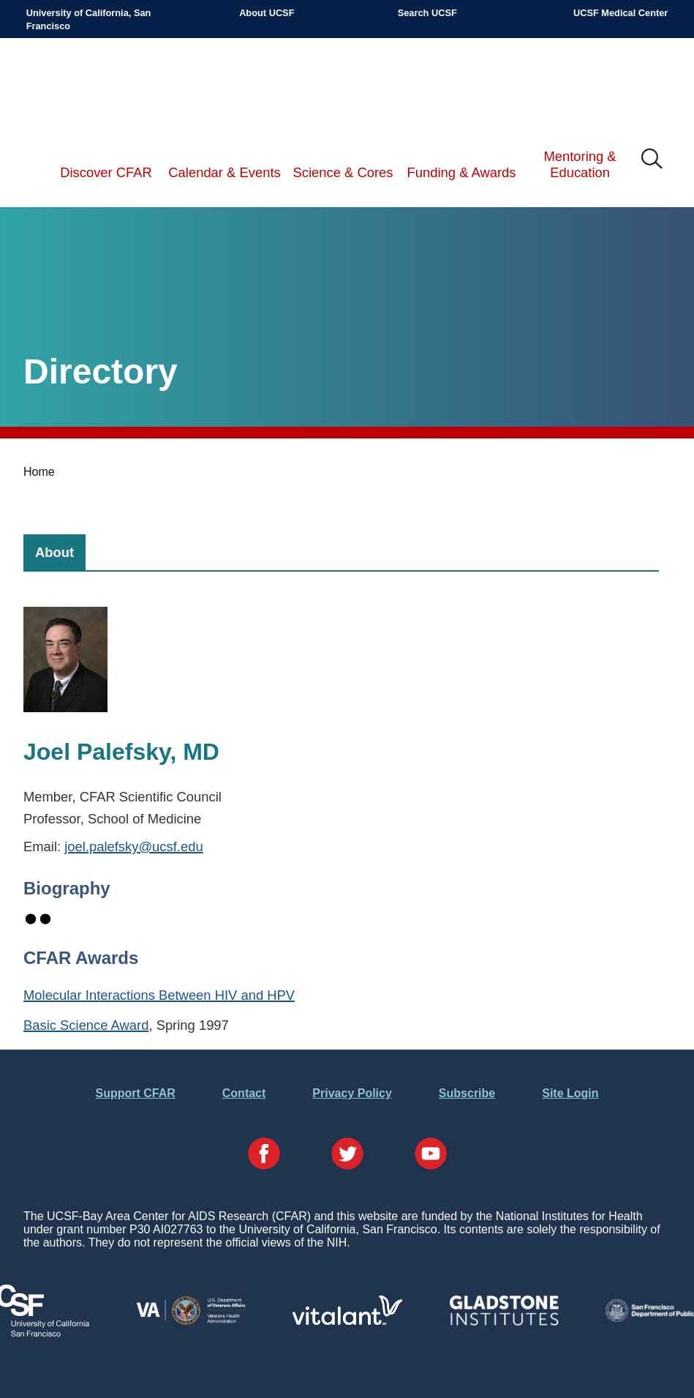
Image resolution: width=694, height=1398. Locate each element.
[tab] (54, 552)
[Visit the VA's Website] (191, 1322)
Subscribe (467, 1093)
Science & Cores (343, 172)
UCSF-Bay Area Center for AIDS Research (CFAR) (102, 86)
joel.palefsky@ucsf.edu (133, 846)
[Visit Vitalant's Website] (347, 1321)
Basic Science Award (85, 1025)
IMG (652, 159)
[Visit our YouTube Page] (430, 1155)
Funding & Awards (461, 172)
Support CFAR (135, 1093)
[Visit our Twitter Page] (347, 1155)
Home (39, 472)
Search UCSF (427, 12)
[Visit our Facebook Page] (264, 1155)
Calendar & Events (224, 172)
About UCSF (266, 12)
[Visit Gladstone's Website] (504, 1322)
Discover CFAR (106, 172)
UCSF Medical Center (620, 12)
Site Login (570, 1093)
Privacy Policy (352, 1093)
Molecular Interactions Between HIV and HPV (159, 995)
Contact (244, 1093)
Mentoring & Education (579, 164)
